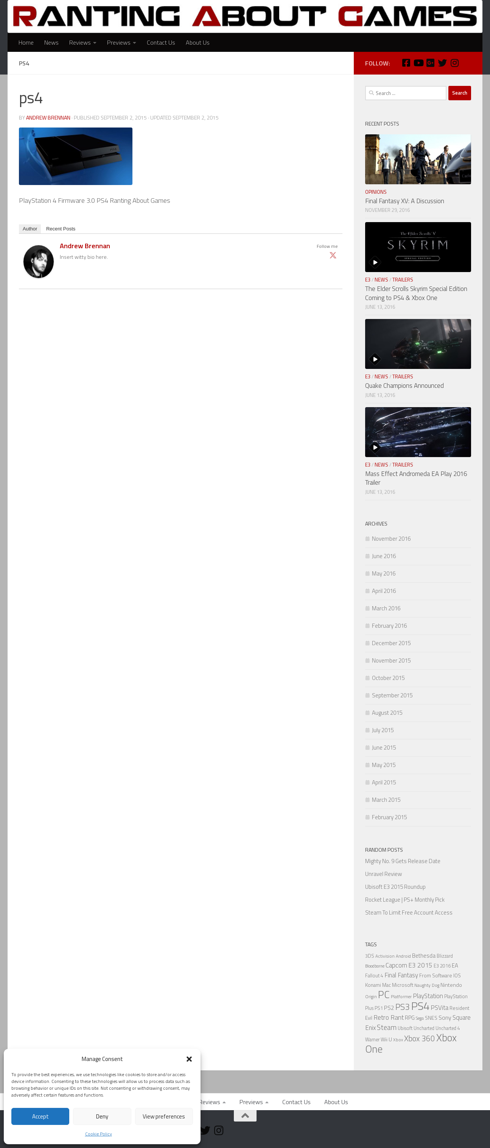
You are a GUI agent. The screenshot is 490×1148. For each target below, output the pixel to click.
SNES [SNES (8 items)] (431, 1018)
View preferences (164, 1116)
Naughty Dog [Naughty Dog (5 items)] (426, 985)
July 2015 (383, 730)
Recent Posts (60, 229)
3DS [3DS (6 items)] (369, 956)
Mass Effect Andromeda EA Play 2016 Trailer (416, 478)
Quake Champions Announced (404, 385)
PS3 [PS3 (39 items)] (402, 1006)
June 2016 (384, 556)
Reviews (80, 42)
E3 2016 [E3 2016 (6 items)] (442, 965)
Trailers (402, 279)
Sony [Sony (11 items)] (445, 1017)
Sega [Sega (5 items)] (420, 1018)
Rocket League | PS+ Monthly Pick (405, 899)
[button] (189, 1059)
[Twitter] (442, 62)
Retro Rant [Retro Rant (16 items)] (388, 1017)
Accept (40, 1116)
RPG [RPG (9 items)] (410, 1017)
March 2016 (386, 608)
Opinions (376, 192)
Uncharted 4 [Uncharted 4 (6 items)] (448, 1028)
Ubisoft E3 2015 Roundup (395, 886)
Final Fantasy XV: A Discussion (404, 201)
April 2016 (384, 590)
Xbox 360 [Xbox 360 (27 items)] (419, 1038)
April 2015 (384, 782)
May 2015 (383, 765)
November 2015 (391, 660)
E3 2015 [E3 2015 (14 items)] (420, 965)
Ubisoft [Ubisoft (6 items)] (405, 1028)
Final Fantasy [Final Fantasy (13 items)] (401, 975)
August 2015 (387, 712)
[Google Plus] (430, 62)
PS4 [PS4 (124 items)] (420, 1005)
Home (26, 42)
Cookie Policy (98, 1133)
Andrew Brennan (48, 117)
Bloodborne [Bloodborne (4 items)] (374, 966)
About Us (198, 42)
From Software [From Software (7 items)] (435, 975)
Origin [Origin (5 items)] (371, 996)
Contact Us (161, 42)
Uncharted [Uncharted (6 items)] (424, 1028)
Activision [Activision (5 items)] (385, 956)
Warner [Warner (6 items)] (372, 1039)
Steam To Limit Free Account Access (409, 912)
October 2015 (388, 678)
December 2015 (391, 643)
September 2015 (392, 695)
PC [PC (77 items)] (384, 994)
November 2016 (391, 538)
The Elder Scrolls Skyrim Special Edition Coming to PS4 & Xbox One (416, 293)
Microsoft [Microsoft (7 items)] (402, 985)
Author (30, 229)
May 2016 (383, 573)
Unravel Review (383, 874)
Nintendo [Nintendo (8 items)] (451, 985)
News (51, 42)
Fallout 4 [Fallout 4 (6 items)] (374, 975)
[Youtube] (418, 62)
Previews (119, 42)
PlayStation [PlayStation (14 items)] (428, 996)
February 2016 (389, 625)
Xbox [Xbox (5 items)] (398, 1039)
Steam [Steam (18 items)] (387, 1027)
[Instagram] (454, 62)
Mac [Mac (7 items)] (386, 985)
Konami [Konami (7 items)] (373, 985)
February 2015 (389, 817)
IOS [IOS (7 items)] (457, 975)
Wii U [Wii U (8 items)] (386, 1039)
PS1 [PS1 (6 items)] (379, 1008)
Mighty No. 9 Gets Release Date (402, 861)
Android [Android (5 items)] (403, 956)
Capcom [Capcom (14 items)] (396, 965)
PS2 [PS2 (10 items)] (389, 1007)
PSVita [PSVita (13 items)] (439, 1007)
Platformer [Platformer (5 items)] (401, 996)
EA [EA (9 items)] (455, 965)
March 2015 (386, 799)
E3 (367, 279)
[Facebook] (406, 62)
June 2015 (384, 747)
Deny (102, 1116)
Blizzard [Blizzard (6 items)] (445, 956)
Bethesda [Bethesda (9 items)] (424, 955)
